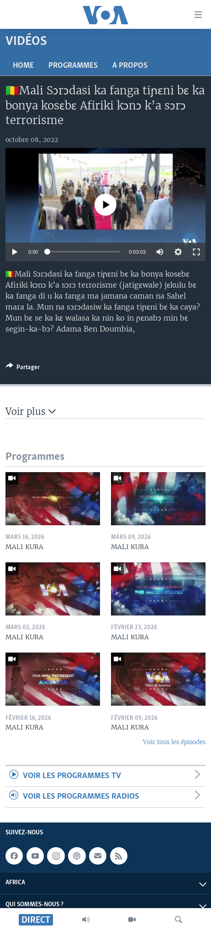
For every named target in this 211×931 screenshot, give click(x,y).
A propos (130, 65)
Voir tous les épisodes (174, 742)
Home (23, 65)
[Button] (23, 368)
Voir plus (30, 411)
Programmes (73, 65)
